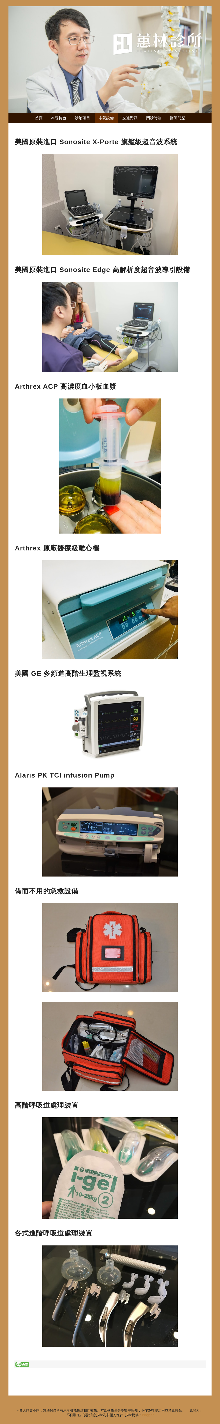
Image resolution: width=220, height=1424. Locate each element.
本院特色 (58, 118)
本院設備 (106, 118)
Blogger (147, 1415)
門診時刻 (153, 118)
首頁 (39, 118)
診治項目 (82, 118)
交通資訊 (130, 118)
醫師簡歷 (177, 118)
